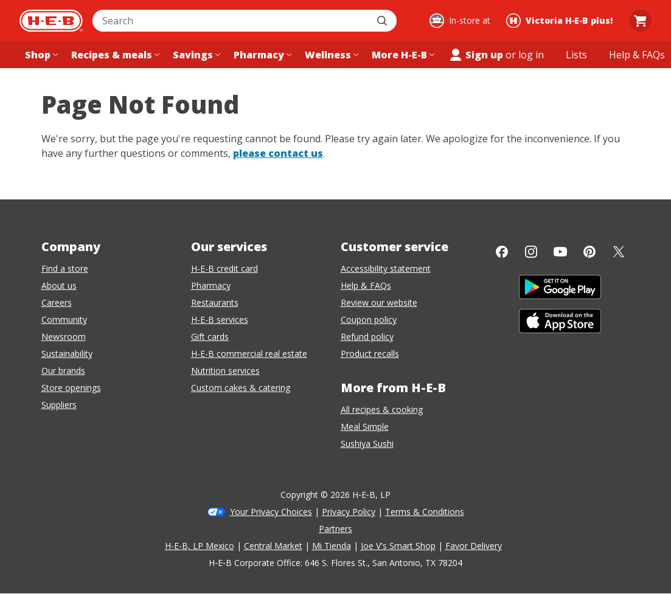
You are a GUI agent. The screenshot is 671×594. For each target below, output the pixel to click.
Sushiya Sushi (367, 443)
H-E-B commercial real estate (249, 353)
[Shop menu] (40, 54)
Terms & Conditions (424, 511)
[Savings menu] (195, 54)
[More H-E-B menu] (401, 54)
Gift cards (210, 336)
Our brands (63, 370)
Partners (335, 528)
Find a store (64, 268)
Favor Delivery (473, 545)
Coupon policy (369, 319)
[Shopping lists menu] (576, 54)
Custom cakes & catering (240, 387)
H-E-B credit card (224, 268)
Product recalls (370, 353)
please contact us (278, 153)
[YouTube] (560, 251)
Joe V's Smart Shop (398, 545)
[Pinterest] (589, 251)
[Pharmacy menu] (261, 54)
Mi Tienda (331, 545)
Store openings (71, 387)
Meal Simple (365, 426)
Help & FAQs (366, 285)
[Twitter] (618, 251)
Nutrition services (225, 370)
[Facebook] (501, 251)
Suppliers (59, 404)
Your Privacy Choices (271, 511)
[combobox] (231, 21)
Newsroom (63, 336)
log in (531, 54)
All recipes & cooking (382, 409)
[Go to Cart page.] (641, 21)
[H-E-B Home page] (51, 21)
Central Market (273, 545)
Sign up (475, 54)
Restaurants (214, 302)
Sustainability (66, 353)
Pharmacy (211, 285)
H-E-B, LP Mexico (199, 545)
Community (64, 319)
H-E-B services (219, 319)
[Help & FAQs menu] (637, 54)
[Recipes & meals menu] (114, 54)
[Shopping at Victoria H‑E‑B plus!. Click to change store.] (561, 21)
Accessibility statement (386, 268)
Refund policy (367, 336)
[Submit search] (383, 21)
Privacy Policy (348, 511)
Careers (56, 302)
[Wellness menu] (330, 54)
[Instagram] (531, 251)
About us (59, 285)
